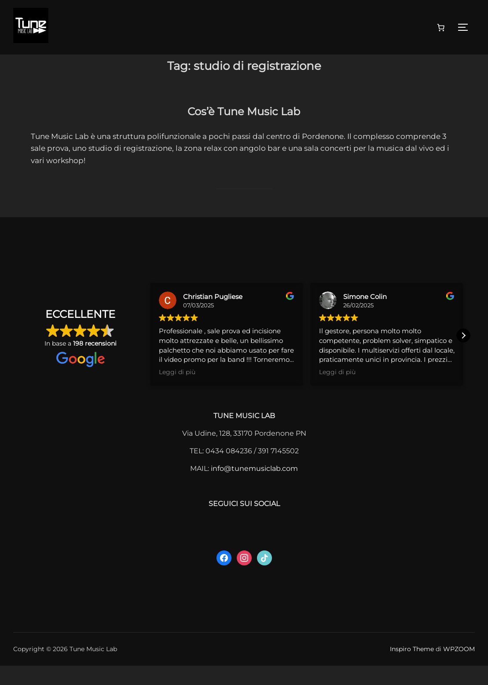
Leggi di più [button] (177, 391)
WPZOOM (459, 668)
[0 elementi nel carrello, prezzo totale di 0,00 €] (441, 27)
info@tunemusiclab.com (254, 488)
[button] (463, 354)
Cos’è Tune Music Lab (243, 128)
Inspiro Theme (412, 668)
